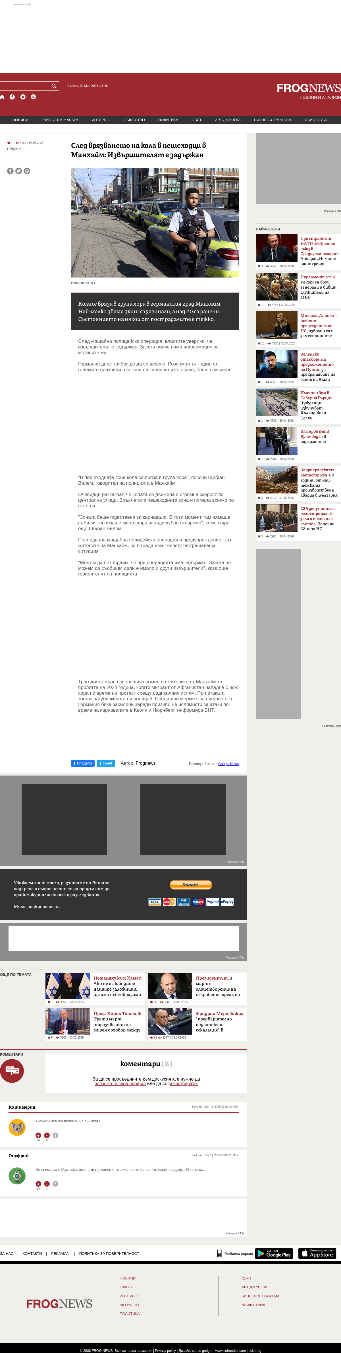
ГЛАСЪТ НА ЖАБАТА (60, 120)
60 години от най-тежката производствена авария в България (319, 482)
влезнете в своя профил (120, 1083)
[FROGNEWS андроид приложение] (274, 1253)
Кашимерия (22, 1107)
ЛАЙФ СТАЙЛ (316, 120)
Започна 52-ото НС (318, 518)
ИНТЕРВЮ (101, 120)
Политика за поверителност (109, 1253)
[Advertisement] (170, 38)
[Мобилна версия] (235, 1253)
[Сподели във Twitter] (18, 171)
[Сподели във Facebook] (10, 171)
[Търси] (55, 86)
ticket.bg (255, 1351)
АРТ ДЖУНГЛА (228, 120)
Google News (228, 764)
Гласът (127, 1287)
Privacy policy (165, 1351)
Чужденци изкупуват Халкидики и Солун (317, 405)
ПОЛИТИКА (168, 120)
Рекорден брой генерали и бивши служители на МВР (318, 287)
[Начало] (2, 97)
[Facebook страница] (12, 97)
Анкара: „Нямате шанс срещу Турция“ (319, 253)
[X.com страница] (23, 97)
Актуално (129, 1305)
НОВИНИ (20, 120)
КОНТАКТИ (32, 1253)
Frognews (146, 763)
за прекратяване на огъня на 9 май (317, 367)
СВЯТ (197, 120)
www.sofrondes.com (230, 1351)
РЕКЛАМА (60, 1253)
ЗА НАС (6, 1253)
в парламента (314, 436)
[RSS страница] (33, 97)
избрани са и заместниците (318, 326)
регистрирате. (183, 1083)
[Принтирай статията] (27, 171)
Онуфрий (19, 1155)
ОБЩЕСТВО (134, 120)
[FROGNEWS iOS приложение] (317, 1253)
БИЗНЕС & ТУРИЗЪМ (273, 120)
